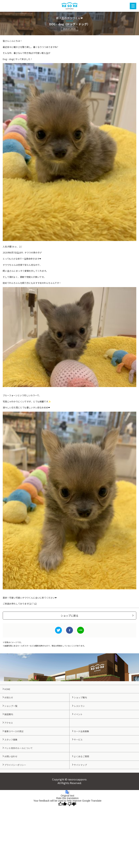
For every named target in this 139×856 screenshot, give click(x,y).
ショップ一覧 (10, 705)
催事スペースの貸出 (14, 731)
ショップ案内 (80, 697)
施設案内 (8, 714)
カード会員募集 (81, 731)
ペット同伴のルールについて (18, 748)
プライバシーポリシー (15, 764)
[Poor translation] (72, 804)
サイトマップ (80, 764)
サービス (78, 739)
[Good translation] (62, 804)
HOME (7, 689)
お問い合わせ (10, 756)
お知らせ (8, 697)
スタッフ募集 (10, 739)
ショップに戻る (69, 615)
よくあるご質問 (81, 756)
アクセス (8, 722)
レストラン (79, 705)
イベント (78, 714)
